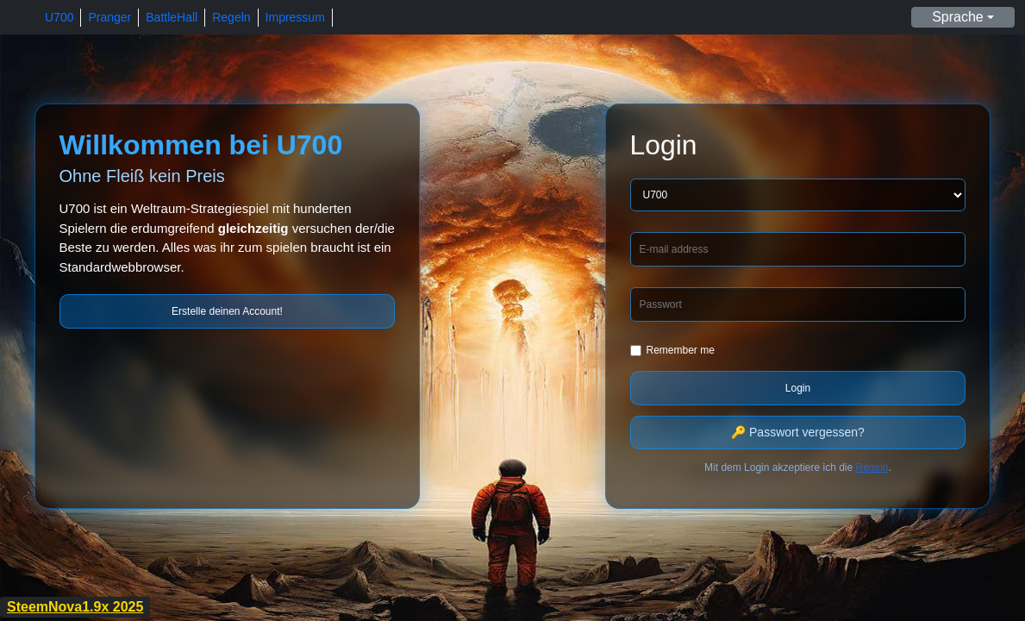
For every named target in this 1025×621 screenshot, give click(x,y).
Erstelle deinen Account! (227, 311)
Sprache (958, 16)
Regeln (231, 17)
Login (797, 388)
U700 (59, 17)
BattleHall (171, 17)
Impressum (295, 17)
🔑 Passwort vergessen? (798, 432)
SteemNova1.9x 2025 (75, 606)
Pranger (109, 17)
